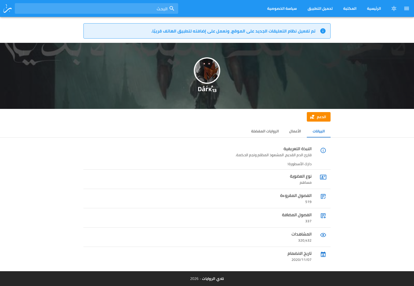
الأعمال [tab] (295, 131)
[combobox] (96, 8)
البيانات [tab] (319, 131)
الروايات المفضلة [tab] (265, 131)
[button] (319, 117)
